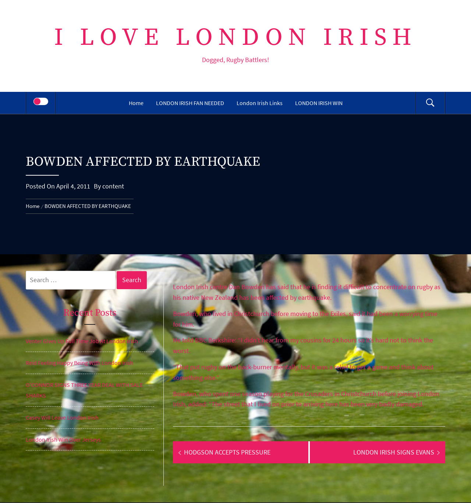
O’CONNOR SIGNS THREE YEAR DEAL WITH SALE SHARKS (84, 390)
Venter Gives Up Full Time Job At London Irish (82, 341)
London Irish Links (260, 103)
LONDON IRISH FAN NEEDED (190, 103)
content (113, 186)
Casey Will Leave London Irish (62, 417)
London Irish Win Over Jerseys (63, 439)
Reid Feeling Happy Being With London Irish (79, 362)
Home (136, 103)
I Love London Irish (235, 37)
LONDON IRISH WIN (319, 103)
